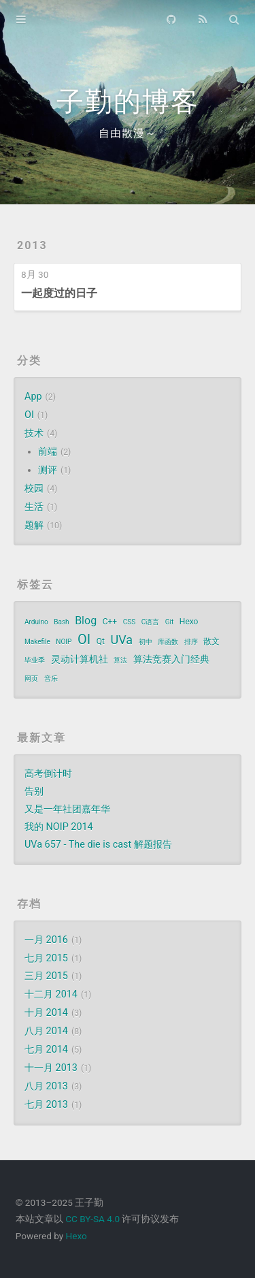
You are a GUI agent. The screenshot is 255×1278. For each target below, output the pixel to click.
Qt (101, 641)
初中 (145, 641)
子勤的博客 (127, 102)
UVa (121, 640)
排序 (191, 641)
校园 (34, 488)
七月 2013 (46, 1105)
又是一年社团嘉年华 (67, 809)
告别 (34, 791)
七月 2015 (46, 958)
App (33, 396)
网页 (31, 678)
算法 (120, 660)
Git (169, 622)
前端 (47, 452)
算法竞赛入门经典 (171, 659)
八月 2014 (46, 1031)
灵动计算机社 (79, 659)
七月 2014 (46, 1049)
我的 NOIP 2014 (58, 827)
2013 (32, 245)
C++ (110, 621)
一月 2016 (46, 940)
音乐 (51, 678)
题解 (34, 525)
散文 (211, 641)
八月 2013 (46, 1086)
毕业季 (34, 660)
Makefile (37, 641)
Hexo (189, 621)
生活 (34, 507)
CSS (129, 622)
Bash (61, 622)
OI (29, 415)
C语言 (150, 622)
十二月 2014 (51, 994)
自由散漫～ (127, 133)
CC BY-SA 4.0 (92, 1218)
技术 (34, 433)
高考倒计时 (48, 774)
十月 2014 (46, 1013)
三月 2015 (46, 976)
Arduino (36, 622)
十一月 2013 (51, 1068)
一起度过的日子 (59, 293)
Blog (86, 620)
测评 (47, 470)
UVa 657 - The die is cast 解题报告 (98, 844)
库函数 (168, 641)
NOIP (63, 641)
